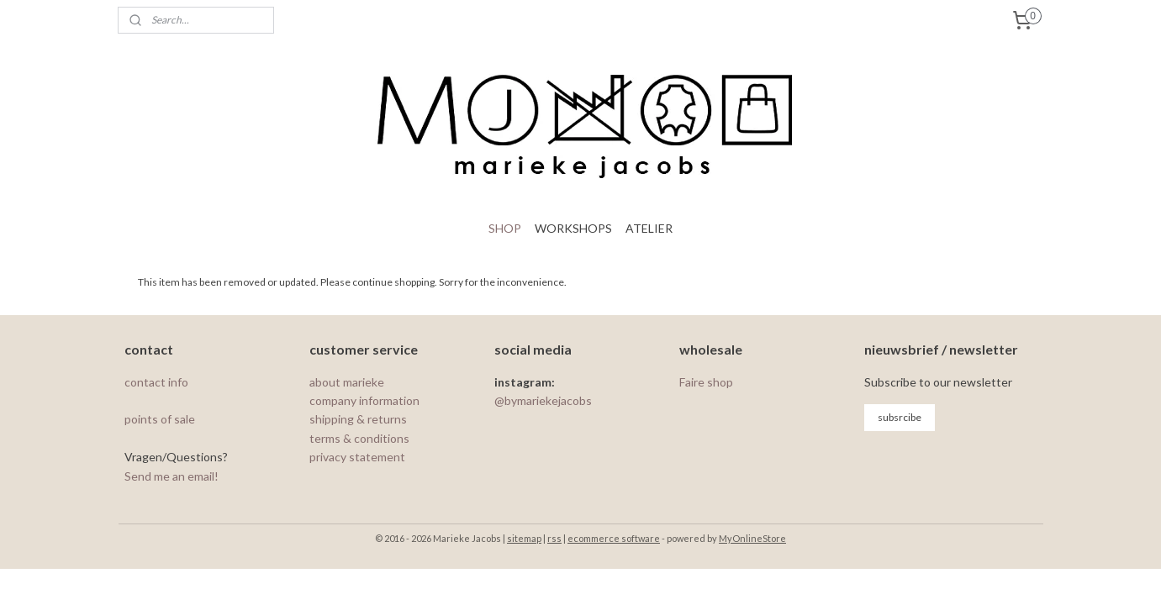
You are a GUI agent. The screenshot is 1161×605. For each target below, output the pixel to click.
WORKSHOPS (573, 228)
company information (364, 400)
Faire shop (706, 382)
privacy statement (357, 457)
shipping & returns (358, 419)
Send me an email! (171, 476)
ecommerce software (613, 538)
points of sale (159, 419)
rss (554, 538)
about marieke (346, 382)
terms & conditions (359, 438)
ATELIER (649, 228)
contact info (157, 382)
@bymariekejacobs (543, 400)
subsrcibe (899, 417)
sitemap (524, 538)
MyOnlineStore (752, 538)
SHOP (504, 228)
